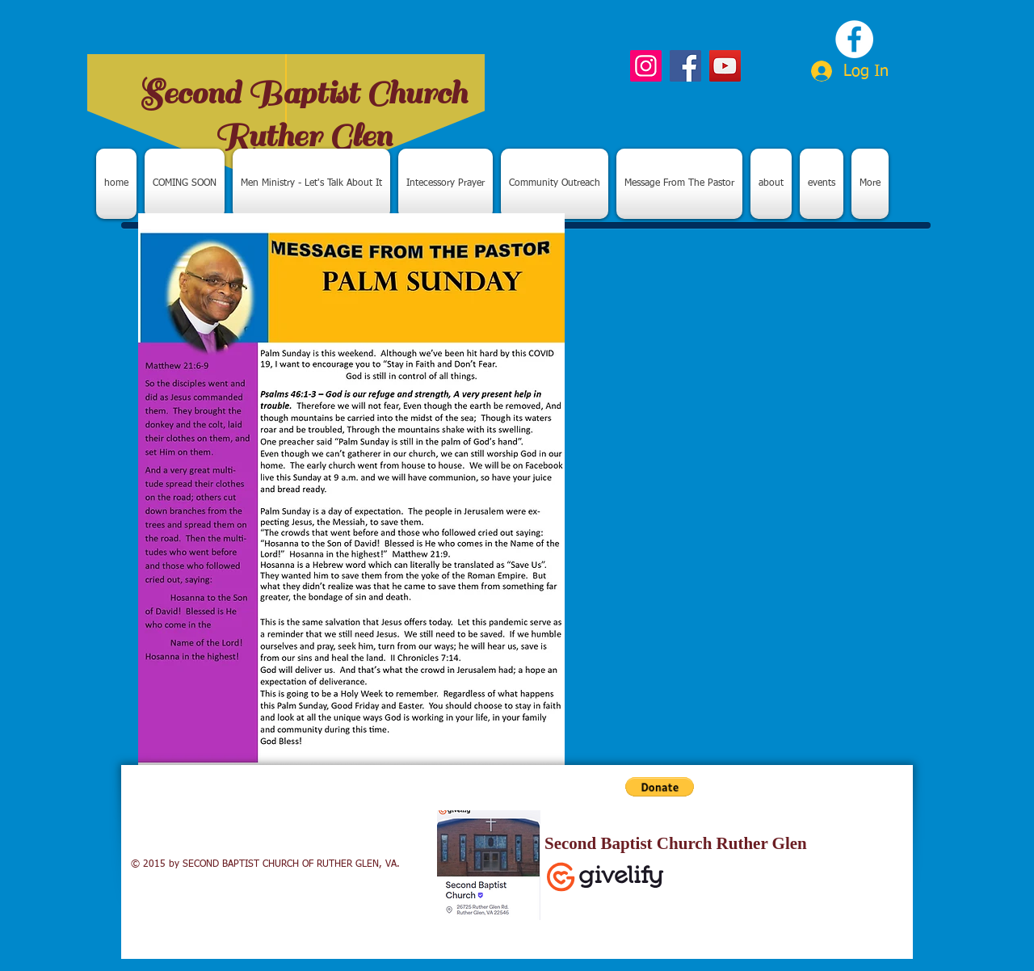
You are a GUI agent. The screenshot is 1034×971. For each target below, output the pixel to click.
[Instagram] (646, 66)
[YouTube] (725, 66)
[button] (659, 787)
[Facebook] (685, 66)
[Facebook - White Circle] (854, 39)
